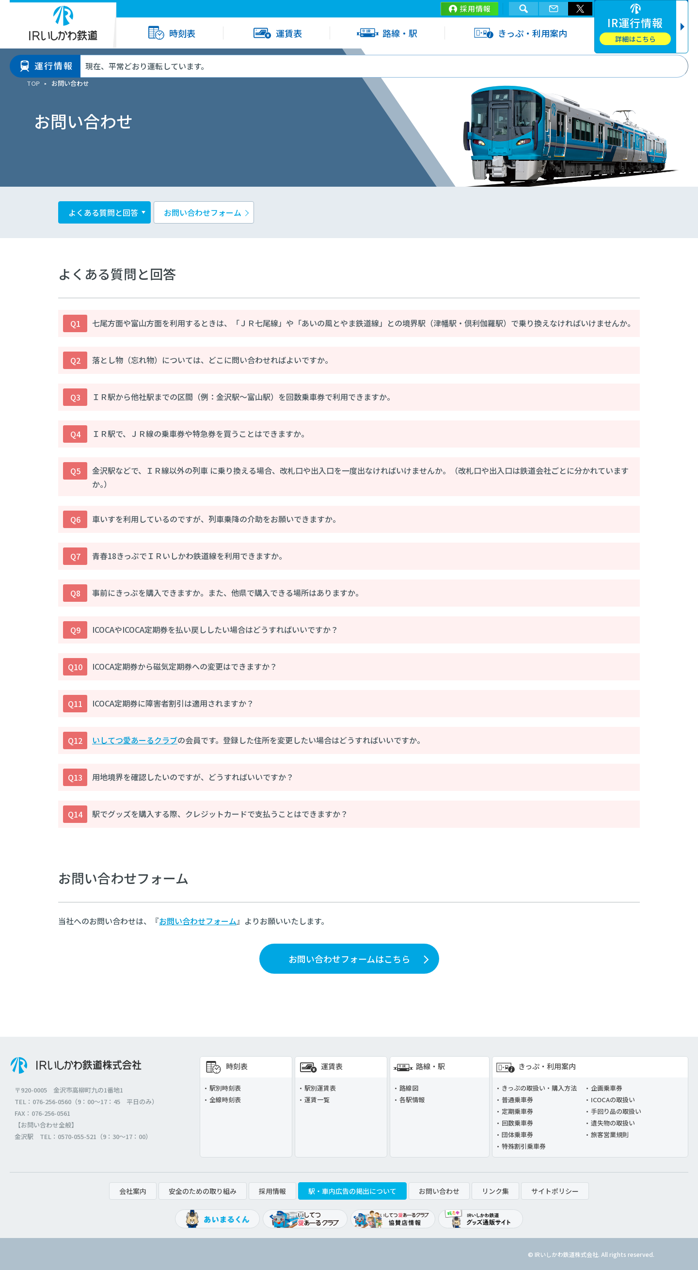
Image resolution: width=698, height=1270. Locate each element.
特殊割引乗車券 (524, 1146)
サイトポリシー (555, 1191)
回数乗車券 (517, 1122)
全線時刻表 (225, 1099)
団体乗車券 (517, 1134)
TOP (33, 83)
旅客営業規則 (610, 1134)
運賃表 (276, 32)
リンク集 (495, 1191)
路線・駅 (387, 32)
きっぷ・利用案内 (519, 32)
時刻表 (169, 32)
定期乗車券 (517, 1111)
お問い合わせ (439, 1191)
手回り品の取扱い (616, 1111)
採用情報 (475, 8)
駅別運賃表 (320, 1088)
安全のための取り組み (203, 1191)
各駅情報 (412, 1099)
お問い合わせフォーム (202, 212)
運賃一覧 (317, 1099)
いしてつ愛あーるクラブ (134, 740)
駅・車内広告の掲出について (352, 1191)
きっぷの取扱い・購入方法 (539, 1088)
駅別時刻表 (225, 1088)
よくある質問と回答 (103, 212)
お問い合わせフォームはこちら (349, 958)
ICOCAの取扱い (613, 1099)
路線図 (408, 1088)
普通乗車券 (517, 1099)
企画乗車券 (606, 1088)
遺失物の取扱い (613, 1122)
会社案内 (132, 1191)
